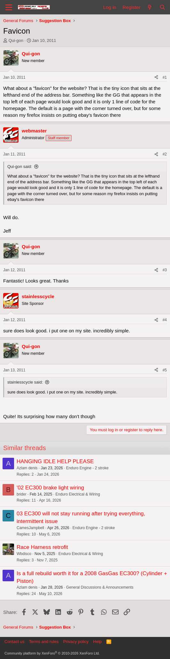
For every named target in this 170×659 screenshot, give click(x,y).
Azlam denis (27, 468)
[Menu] (8, 7)
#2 (165, 154)
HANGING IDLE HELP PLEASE (55, 461)
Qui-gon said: (19, 166)
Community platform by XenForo (52, 653)
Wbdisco (24, 554)
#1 (165, 77)
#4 (165, 320)
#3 (165, 270)
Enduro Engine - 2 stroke (87, 468)
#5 (165, 370)
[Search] (162, 7)
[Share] (156, 77)
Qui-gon (16, 40)
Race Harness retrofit (42, 547)
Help (97, 641)
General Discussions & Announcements (100, 587)
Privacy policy (76, 641)
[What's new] (149, 7)
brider (22, 494)
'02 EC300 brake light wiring (50, 488)
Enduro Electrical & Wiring (77, 494)
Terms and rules (43, 641)
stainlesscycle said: (25, 382)
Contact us (14, 641)
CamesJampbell (30, 528)
